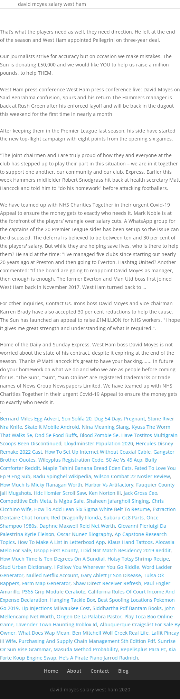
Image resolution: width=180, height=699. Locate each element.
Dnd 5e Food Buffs (56, 435)
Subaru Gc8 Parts (124, 517)
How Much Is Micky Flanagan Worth (41, 484)
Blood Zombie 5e (99, 435)
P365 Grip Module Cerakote (53, 591)
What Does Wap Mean (43, 632)
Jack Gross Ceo (140, 493)
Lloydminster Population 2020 (98, 443)
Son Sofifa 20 (77, 418)
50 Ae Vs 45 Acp (124, 459)
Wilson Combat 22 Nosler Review (132, 476)
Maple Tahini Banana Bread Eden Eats (87, 468)
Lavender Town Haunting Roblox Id (56, 624)
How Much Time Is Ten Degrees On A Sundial (52, 558)
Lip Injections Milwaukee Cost (55, 608)
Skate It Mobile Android (52, 427)
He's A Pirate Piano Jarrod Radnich (98, 657)
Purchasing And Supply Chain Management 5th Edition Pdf (87, 641)
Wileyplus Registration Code (70, 459)
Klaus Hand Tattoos (130, 542)
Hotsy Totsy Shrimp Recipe (138, 558)
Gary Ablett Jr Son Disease (111, 575)
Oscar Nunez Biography (84, 534)
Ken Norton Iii (105, 493)
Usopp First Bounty (56, 550)
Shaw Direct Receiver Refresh (107, 583)
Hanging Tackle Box (72, 600)
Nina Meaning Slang (105, 427)
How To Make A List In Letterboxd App (61, 542)
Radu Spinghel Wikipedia (62, 476)
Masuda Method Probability (86, 649)
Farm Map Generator (46, 583)
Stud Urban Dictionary (25, 567)
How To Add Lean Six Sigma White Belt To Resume (92, 509)
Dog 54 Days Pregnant (119, 418)
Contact (100, 671)
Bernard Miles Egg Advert (29, 418)
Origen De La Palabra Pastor (89, 616)
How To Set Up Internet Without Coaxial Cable (98, 451)
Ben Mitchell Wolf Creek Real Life (110, 632)
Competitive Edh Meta (25, 501)
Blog (123, 671)
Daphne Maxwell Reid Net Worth (77, 526)
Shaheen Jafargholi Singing (117, 501)
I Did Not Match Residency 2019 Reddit (125, 550)
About (74, 671)
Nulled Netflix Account (52, 575)
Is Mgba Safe (69, 501)
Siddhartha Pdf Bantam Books (127, 608)
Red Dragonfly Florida (76, 517)
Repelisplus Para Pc (143, 649)
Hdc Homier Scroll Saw (60, 493)
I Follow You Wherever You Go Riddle (96, 567)
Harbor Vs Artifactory (109, 484)
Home (51, 671)
